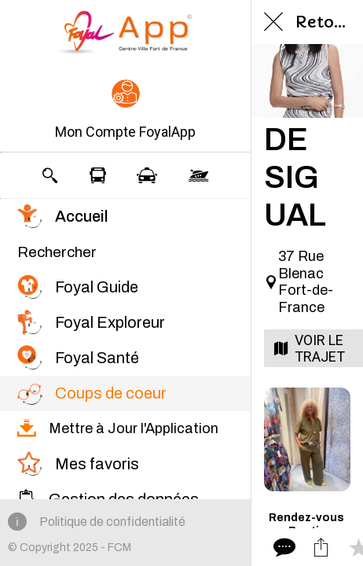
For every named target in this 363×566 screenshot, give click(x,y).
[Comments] (283, 547)
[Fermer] (273, 22)
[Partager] (320, 547)
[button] (125, 110)
